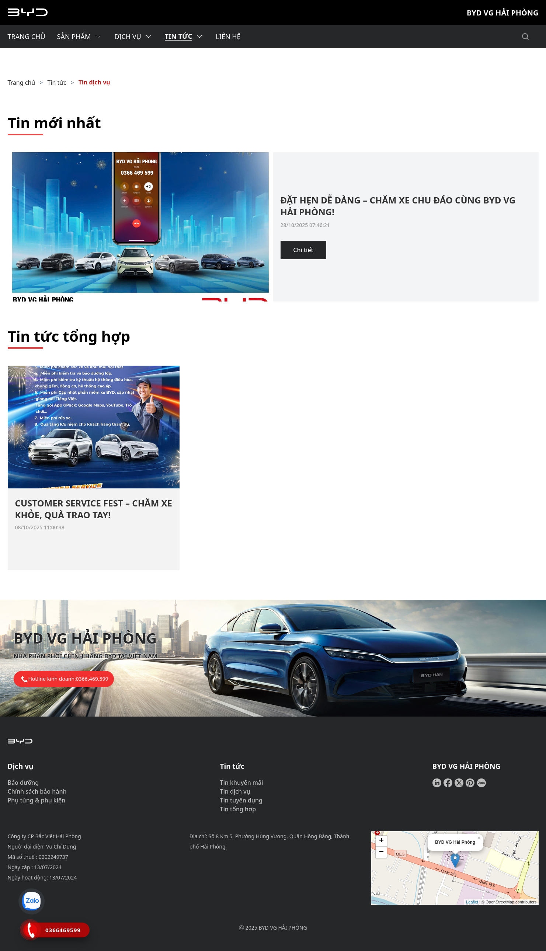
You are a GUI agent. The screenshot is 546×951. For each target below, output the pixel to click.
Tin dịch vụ (94, 82)
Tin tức (56, 83)
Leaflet (472, 902)
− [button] (381, 852)
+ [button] (381, 841)
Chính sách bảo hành (37, 791)
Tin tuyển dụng (241, 800)
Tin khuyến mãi (241, 782)
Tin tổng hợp (238, 809)
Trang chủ (21, 83)
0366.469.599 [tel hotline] (92, 678)
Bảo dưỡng (23, 782)
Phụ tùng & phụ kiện (37, 800)
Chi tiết (303, 250)
